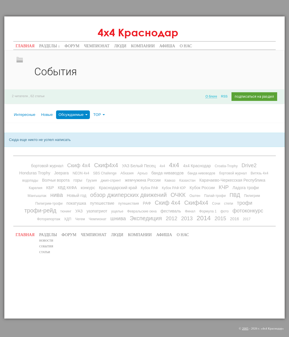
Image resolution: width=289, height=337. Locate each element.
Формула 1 (207, 211)
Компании (143, 46)
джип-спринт (111, 180)
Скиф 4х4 (78, 165)
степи (228, 204)
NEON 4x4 (81, 173)
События (46, 246)
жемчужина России (143, 180)
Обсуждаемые (72, 114)
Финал (190, 211)
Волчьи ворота (55, 180)
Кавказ (169, 180)
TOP (99, 114)
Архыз (143, 173)
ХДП (67, 219)
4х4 (174, 165)
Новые (47, 114)
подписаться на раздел (254, 97)
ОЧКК (178, 195)
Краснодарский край (118, 187)
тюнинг (65, 211)
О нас (186, 46)
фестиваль (170, 211)
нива (56, 195)
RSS (224, 96)
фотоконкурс (247, 211)
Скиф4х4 (106, 165)
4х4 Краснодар (138, 32)
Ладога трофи (246, 187)
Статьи (44, 252)
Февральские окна (142, 211)
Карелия (35, 188)
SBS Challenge (104, 173)
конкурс (88, 187)
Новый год (76, 195)
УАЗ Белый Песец (139, 165)
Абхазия (127, 173)
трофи (244, 203)
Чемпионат (97, 46)
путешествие (102, 203)
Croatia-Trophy (226, 166)
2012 (171, 218)
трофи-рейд (40, 210)
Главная (25, 46)
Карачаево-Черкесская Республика (232, 180)
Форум (72, 46)
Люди (120, 46)
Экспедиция (146, 218)
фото (225, 211)
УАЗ (79, 211)
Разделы (48, 235)
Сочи (216, 204)
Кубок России (202, 187)
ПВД (234, 195)
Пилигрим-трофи (48, 204)
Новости (46, 240)
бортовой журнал (47, 165)
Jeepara (61, 173)
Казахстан (187, 180)
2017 (247, 219)
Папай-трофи (215, 196)
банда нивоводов (201, 173)
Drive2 (249, 165)
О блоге (211, 96)
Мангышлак (37, 196)
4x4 (162, 166)
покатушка (76, 203)
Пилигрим (252, 196)
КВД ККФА (67, 187)
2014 (204, 218)
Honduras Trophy (34, 173)
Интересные (24, 114)
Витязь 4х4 (259, 173)
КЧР (224, 187)
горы (77, 180)
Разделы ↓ (49, 46)
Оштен (194, 196)
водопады (30, 180)
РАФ (147, 203)
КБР (50, 187)
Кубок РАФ (149, 188)
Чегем (80, 219)
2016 (234, 218)
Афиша (167, 46)
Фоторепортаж (48, 219)
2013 (187, 218)
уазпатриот (96, 211)
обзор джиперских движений (128, 195)
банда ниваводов (167, 173)
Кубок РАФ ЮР (174, 188)
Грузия (91, 180)
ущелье (117, 211)
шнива (118, 218)
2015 (220, 218)
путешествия (128, 204)
